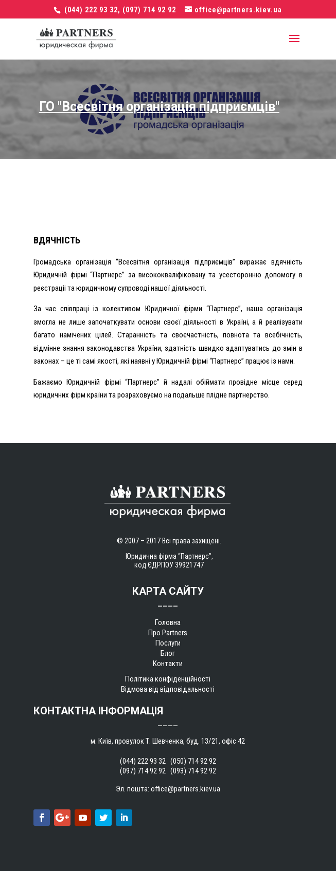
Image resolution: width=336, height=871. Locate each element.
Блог (168, 653)
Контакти (168, 663)
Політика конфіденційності (167, 679)
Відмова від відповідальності (168, 689)
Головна (168, 622)
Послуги (168, 643)
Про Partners (167, 632)
